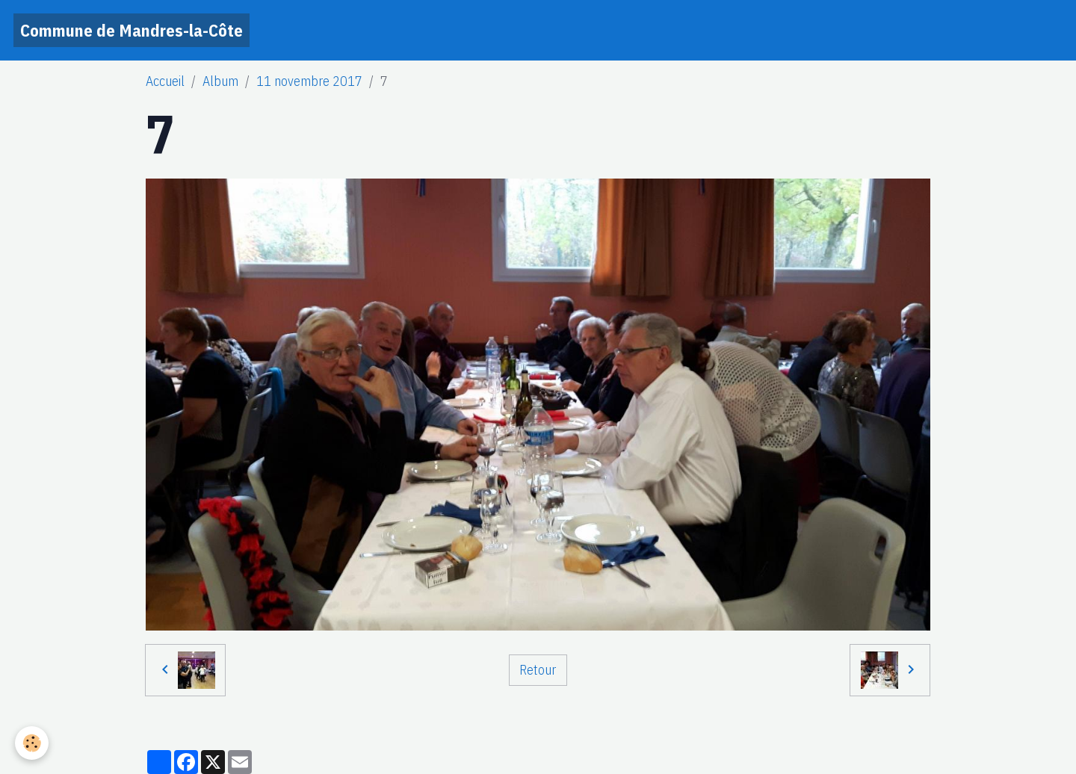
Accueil (165, 81)
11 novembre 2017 (309, 81)
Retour (537, 669)
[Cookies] (32, 743)
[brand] (131, 30)
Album (220, 81)
